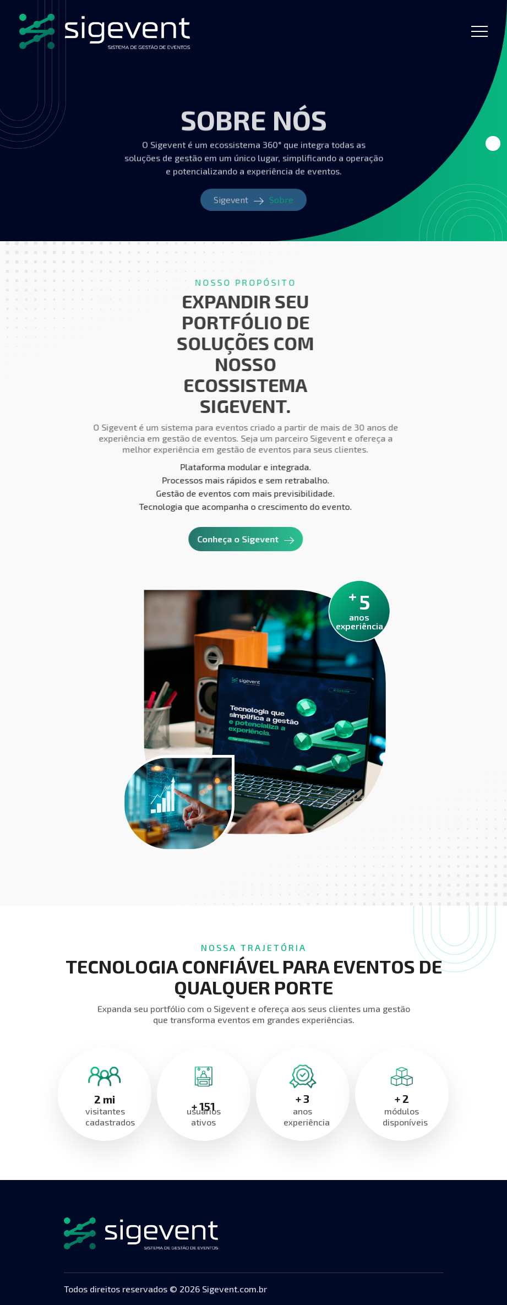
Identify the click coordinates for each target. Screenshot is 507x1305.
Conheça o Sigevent (223, 539)
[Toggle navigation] (479, 31)
